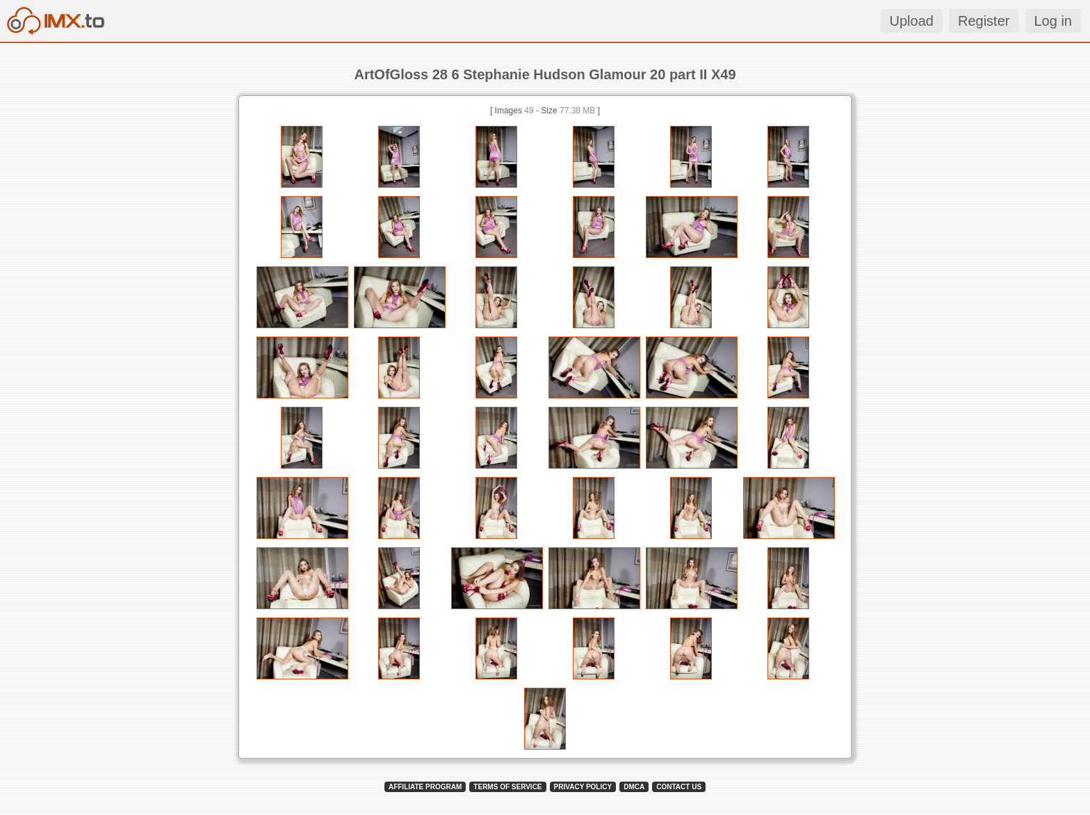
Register (983, 21)
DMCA (634, 787)
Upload (912, 21)
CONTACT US (678, 787)
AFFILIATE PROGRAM (425, 787)
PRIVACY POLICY (583, 787)
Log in (1053, 21)
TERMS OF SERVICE (507, 787)
